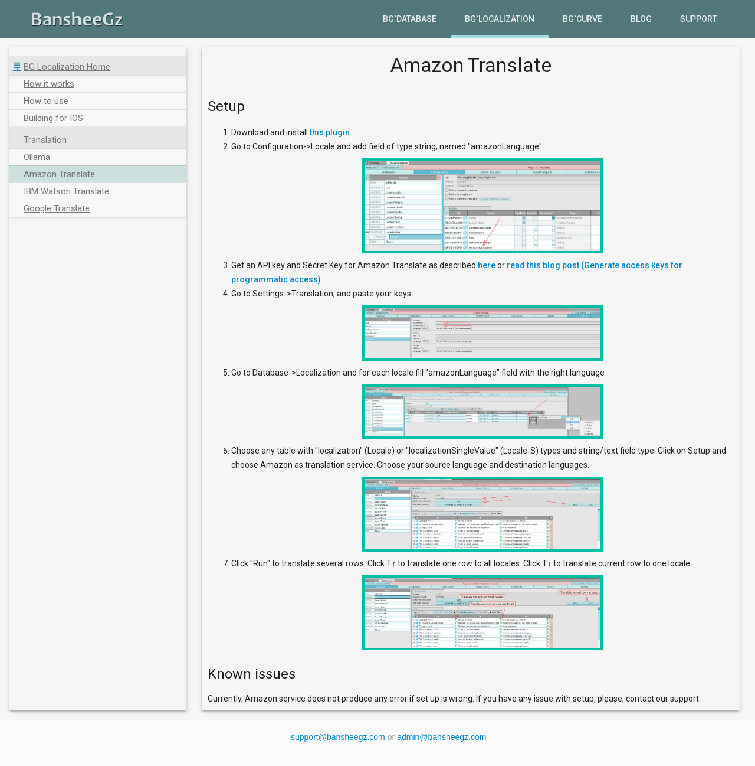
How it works (49, 84)
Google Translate (57, 208)
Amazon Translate (59, 174)
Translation (45, 140)
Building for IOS (53, 118)
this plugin (330, 132)
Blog (641, 19)
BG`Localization (499, 19)
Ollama (37, 157)
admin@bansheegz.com (441, 737)
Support (698, 19)
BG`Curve (582, 19)
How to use (46, 101)
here (486, 265)
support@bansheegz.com (338, 737)
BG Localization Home (67, 66)
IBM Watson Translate (66, 191)
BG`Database (409, 19)
